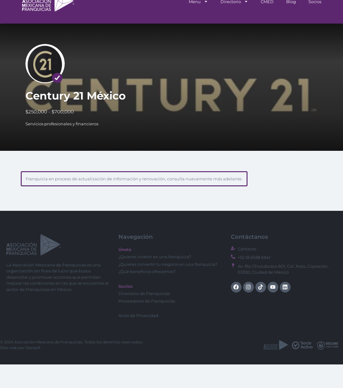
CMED (267, 25)
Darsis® (33, 371)
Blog (291, 25)
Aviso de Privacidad (138, 339)
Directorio (234, 25)
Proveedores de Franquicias (146, 324)
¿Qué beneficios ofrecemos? (147, 295)
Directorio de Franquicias (144, 317)
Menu (198, 25)
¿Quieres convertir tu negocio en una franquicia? (167, 287)
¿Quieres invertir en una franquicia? (154, 280)
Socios (314, 25)
